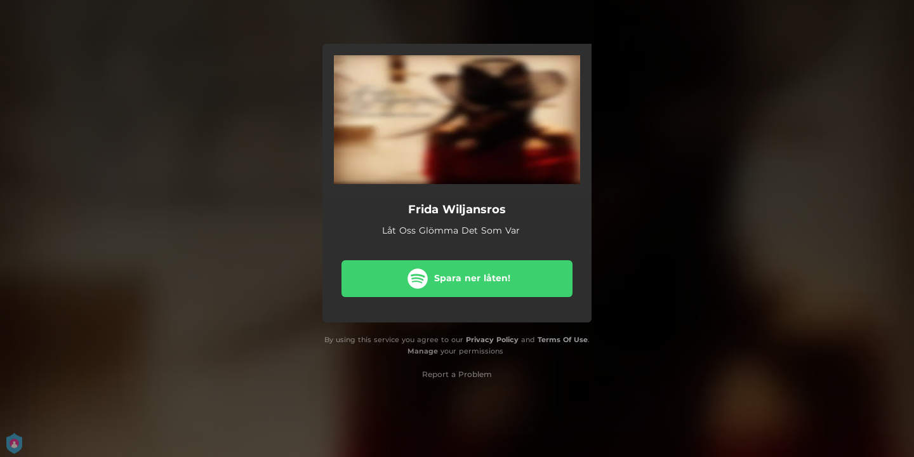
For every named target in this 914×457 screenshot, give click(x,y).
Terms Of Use (563, 339)
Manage (422, 351)
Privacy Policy (492, 339)
